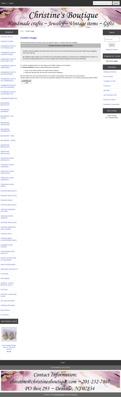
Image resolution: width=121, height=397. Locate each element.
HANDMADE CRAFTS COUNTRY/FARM (8, 53)
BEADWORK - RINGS (8, 140)
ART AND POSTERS (8, 301)
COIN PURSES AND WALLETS (8, 252)
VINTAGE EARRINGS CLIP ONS (8, 210)
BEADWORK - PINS (7, 136)
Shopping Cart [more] (112, 56)
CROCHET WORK (7, 41)
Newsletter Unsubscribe (111, 104)
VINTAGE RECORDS (8, 305)
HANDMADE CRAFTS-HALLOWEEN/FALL (8, 80)
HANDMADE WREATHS (9, 98)
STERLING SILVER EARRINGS (7, 165)
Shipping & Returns (109, 72)
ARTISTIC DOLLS (7, 37)
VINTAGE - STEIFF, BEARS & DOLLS (7, 284)
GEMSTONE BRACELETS (5, 146)
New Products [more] (9, 321)
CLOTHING (4, 274)
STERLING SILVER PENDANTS (7, 179)
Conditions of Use (109, 81)
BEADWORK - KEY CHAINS (7, 117)
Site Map (106, 90)
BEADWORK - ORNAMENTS (5, 130)
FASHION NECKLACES (9, 195)
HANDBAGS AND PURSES (7, 246)
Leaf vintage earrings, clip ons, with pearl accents (9, 338)
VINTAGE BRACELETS (8, 205)
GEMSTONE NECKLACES (5, 152)
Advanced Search (112, 49)
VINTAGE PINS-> (6, 234)
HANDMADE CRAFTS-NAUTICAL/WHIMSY (8, 86)
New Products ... (6, 310)
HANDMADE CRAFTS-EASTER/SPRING (8, 73)
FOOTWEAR (5, 278)
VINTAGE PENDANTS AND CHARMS (8, 228)
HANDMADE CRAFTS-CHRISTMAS (8, 66)
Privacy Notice (108, 76)
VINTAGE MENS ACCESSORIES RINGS (9, 239)
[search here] (112, 39)
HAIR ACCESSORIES (8, 264)
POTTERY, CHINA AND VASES (8, 295)
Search (112, 32)
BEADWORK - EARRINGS (5, 110)
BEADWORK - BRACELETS (5, 104)
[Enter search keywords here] (102, 3)
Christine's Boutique (59, 394)
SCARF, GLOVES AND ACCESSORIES (8, 259)
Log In (11, 3)
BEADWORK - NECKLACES (5, 124)
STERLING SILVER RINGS (7, 185)
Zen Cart (74, 394)
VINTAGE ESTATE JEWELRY (7, 217)
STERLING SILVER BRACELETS (7, 159)
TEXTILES (4, 289)
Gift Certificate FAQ (109, 95)
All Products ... (5, 315)
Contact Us (107, 86)
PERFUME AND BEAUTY (9, 269)
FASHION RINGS (6, 200)
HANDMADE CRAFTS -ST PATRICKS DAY (9, 47)
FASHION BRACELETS (9, 191)
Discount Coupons (109, 99)
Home (3, 3)
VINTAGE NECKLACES (9, 222)
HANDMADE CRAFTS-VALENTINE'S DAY (8, 93)
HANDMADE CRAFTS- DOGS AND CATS (8, 60)
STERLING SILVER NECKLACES (7, 172)
